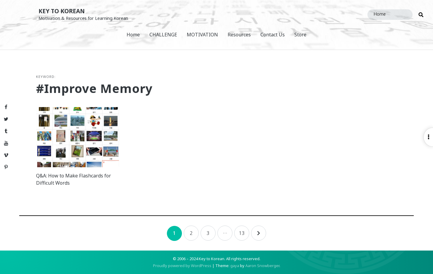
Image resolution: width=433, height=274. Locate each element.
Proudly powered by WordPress (182, 265)
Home (133, 34)
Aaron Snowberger (262, 265)
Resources (239, 34)
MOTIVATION (202, 34)
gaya (234, 265)
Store (300, 34)
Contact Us (272, 34)
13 (242, 233)
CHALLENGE (163, 34)
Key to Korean (61, 11)
